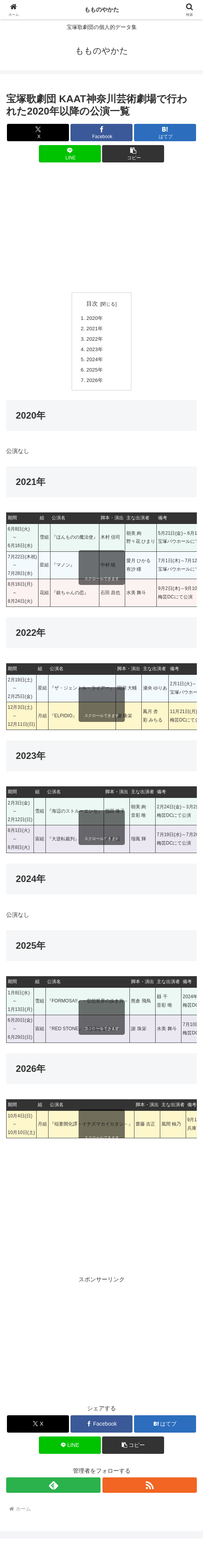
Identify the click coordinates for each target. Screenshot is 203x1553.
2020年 (94, 318)
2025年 (94, 370)
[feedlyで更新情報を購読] (53, 1486)
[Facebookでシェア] (101, 132)
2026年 (94, 381)
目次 (92, 304)
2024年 (94, 360)
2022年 (94, 339)
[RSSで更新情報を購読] (149, 1486)
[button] (133, 153)
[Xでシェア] (38, 132)
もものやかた (101, 9)
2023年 (94, 350)
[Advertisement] (101, 228)
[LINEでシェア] (70, 153)
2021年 (94, 329)
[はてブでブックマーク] (165, 132)
